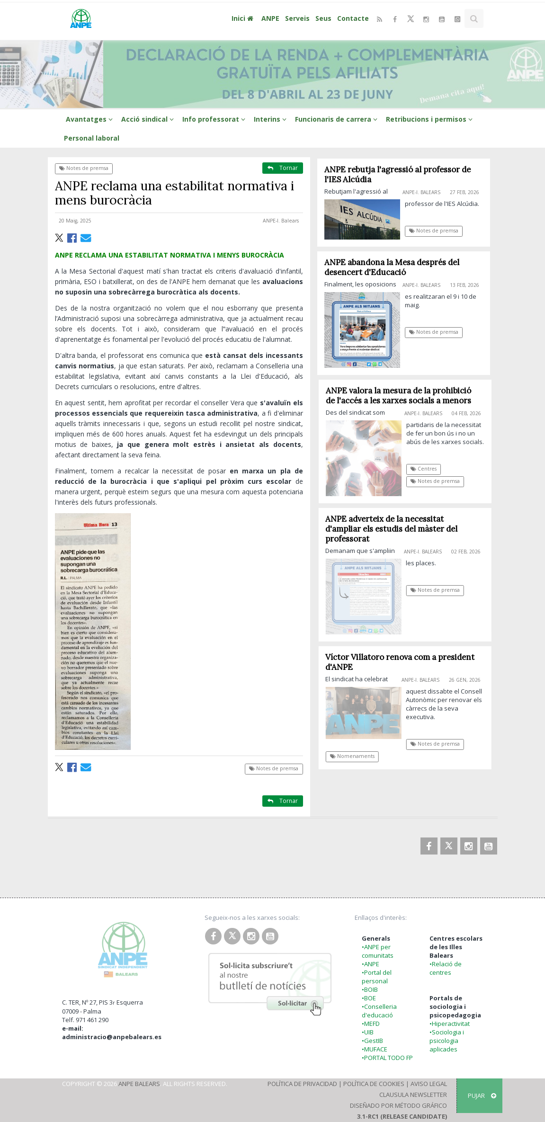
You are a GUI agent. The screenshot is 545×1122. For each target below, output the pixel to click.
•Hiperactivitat (449, 1023)
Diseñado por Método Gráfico (398, 1105)
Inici (244, 18)
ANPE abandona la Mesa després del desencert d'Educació (391, 267)
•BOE (369, 998)
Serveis (297, 18)
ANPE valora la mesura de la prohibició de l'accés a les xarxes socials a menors (402, 395)
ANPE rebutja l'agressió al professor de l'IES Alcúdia (397, 174)
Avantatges (91, 119)
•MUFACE (374, 1049)
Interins (271, 119)
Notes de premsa (83, 168)
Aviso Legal (429, 1083)
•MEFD (371, 1023)
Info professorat (215, 119)
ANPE (270, 18)
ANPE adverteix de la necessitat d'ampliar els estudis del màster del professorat (395, 529)
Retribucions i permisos (430, 119)
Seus (323, 18)
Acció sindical (149, 119)
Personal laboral (91, 138)
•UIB (368, 1032)
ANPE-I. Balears (281, 220)
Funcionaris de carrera (337, 119)
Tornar (283, 168)
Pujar (482, 1095)
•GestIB (372, 1040)
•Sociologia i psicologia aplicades (446, 1040)
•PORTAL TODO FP (387, 1057)
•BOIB (370, 989)
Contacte (353, 18)
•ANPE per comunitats (377, 951)
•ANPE (370, 964)
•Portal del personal (377, 976)
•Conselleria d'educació (379, 1010)
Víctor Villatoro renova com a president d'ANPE (403, 662)
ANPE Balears (139, 1083)
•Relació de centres (445, 968)
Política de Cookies (373, 1083)
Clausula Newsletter (413, 1094)
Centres (427, 468)
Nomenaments (355, 756)
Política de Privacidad (302, 1083)
